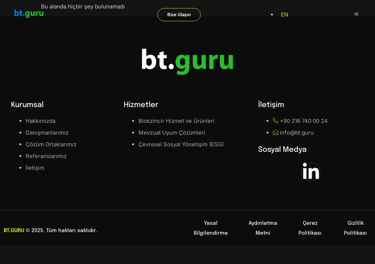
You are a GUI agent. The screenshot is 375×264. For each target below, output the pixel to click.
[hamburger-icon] (356, 14)
